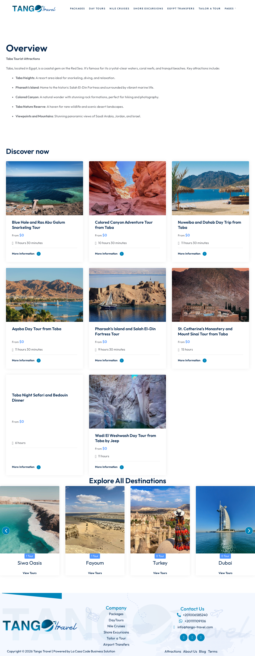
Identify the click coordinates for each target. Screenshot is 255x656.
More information (26, 254)
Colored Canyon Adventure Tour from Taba (124, 225)
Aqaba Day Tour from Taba (36, 328)
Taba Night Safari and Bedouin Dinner (40, 397)
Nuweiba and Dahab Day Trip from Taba (209, 225)
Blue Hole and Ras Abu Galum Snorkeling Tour (38, 225)
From (15, 235)
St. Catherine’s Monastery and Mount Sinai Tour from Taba (205, 331)
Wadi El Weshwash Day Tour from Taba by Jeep (125, 438)
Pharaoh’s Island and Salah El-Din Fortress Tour (125, 331)
